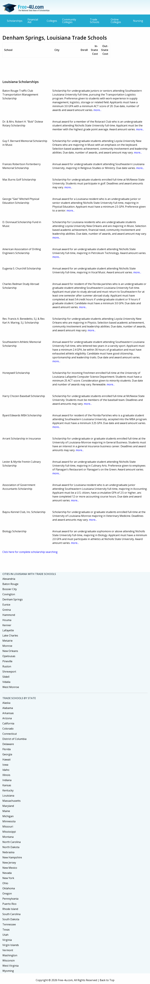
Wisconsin (8, 960)
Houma (6, 620)
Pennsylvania (10, 898)
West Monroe (10, 687)
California (8, 723)
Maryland (8, 806)
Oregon (7, 893)
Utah (5, 934)
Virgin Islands (10, 945)
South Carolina (11, 914)
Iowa (5, 764)
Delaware (8, 744)
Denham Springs (12, 599)
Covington (8, 594)
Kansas (6, 785)
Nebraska (8, 852)
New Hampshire (12, 857)
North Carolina (11, 842)
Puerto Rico (9, 904)
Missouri (7, 826)
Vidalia (6, 682)
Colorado (8, 728)
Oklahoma (8, 888)
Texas (6, 929)
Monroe (7, 646)
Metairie (7, 640)
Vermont (7, 950)
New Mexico (9, 867)
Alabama (7, 708)
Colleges (52, 21)
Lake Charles (10, 635)
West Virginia (10, 965)
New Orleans (10, 651)
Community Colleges (69, 21)
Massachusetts (11, 800)
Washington (9, 955)
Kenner (6, 625)
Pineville (7, 661)
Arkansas (8, 713)
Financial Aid (33, 21)
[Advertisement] (61, 67)
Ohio (5, 883)
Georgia (7, 754)
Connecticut (9, 734)
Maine (6, 811)
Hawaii (6, 759)
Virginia (7, 940)
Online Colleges (116, 21)
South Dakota (10, 919)
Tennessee (9, 924)
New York (8, 878)
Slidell (5, 676)
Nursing (138, 21)
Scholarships (14, 21)
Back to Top (107, 980)
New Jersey (9, 862)
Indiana (6, 780)
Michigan (8, 816)
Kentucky (8, 790)
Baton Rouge (10, 584)
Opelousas (8, 656)
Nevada (7, 873)
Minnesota (8, 821)
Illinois (6, 775)
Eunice (6, 604)
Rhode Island (10, 909)
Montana (8, 837)
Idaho (5, 770)
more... (97, 110)
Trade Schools (94, 21)
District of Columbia (14, 739)
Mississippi (9, 831)
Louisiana (8, 795)
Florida (6, 749)
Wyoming (8, 971)
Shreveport (9, 671)
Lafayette (8, 630)
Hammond (8, 615)
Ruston (6, 666)
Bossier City (9, 589)
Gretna (6, 609)
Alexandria (8, 579)
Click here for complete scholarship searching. (30, 552)
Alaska (6, 703)
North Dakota (10, 847)
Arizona (7, 718)
